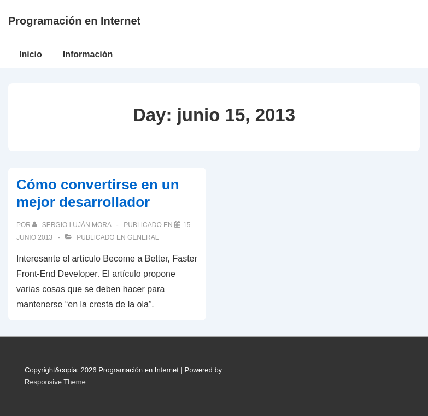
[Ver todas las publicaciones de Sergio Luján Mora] (72, 225)
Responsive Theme (55, 382)
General (143, 237)
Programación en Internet (74, 21)
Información (88, 54)
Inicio (30, 54)
